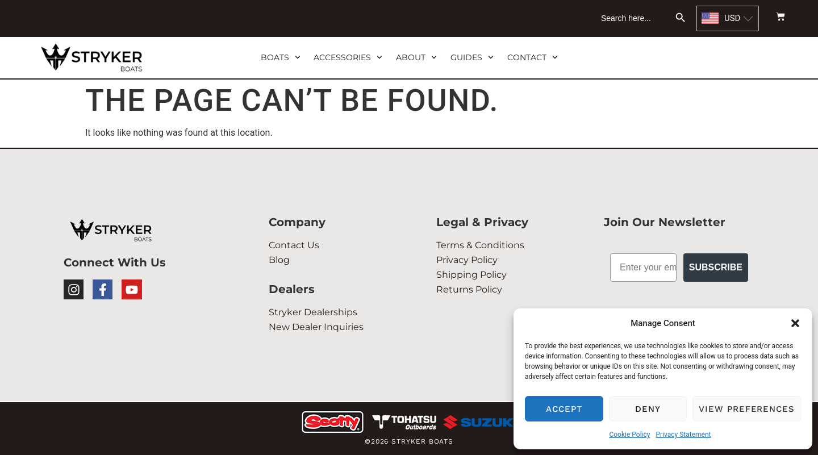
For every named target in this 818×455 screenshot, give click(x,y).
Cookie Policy (629, 435)
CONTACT (532, 57)
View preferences (747, 409)
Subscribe (715, 267)
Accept (564, 409)
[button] (795, 323)
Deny (648, 409)
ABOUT (416, 57)
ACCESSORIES (348, 57)
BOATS (281, 57)
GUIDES (472, 57)
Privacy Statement (683, 435)
